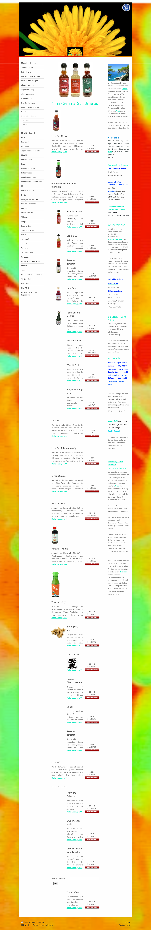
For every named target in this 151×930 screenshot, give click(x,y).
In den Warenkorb (92, 151)
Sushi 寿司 (113, 421)
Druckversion (28, 922)
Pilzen (125, 88)
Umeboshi (113, 316)
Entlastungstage (115, 239)
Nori (118, 111)
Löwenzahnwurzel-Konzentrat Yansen (116, 208)
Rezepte (123, 571)
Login (127, 922)
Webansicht (124, 925)
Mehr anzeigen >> (59, 151)
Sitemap (40, 922)
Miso (117, 485)
